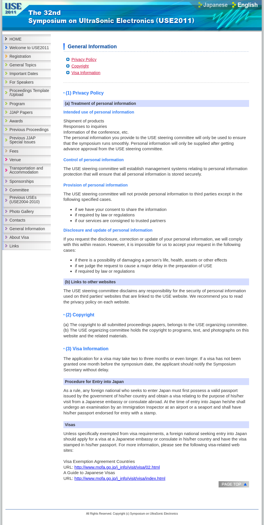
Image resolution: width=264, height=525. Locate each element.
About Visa (19, 237)
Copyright (80, 66)
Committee (19, 190)
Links (14, 246)
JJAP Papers (21, 112)
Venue (15, 159)
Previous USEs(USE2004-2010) (24, 199)
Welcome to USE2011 (29, 47)
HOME (15, 39)
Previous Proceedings (28, 129)
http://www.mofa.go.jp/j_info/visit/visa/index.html (119, 478)
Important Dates (23, 73)
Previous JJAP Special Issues (22, 140)
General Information (27, 228)
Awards (16, 121)
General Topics (22, 65)
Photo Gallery (21, 211)
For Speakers (21, 82)
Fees (13, 151)
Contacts (17, 220)
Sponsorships (21, 181)
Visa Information (85, 72)
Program (17, 103)
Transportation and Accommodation (26, 170)
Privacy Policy (83, 59)
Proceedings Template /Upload (29, 92)
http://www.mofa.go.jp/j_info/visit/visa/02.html (117, 467)
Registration (20, 56)
